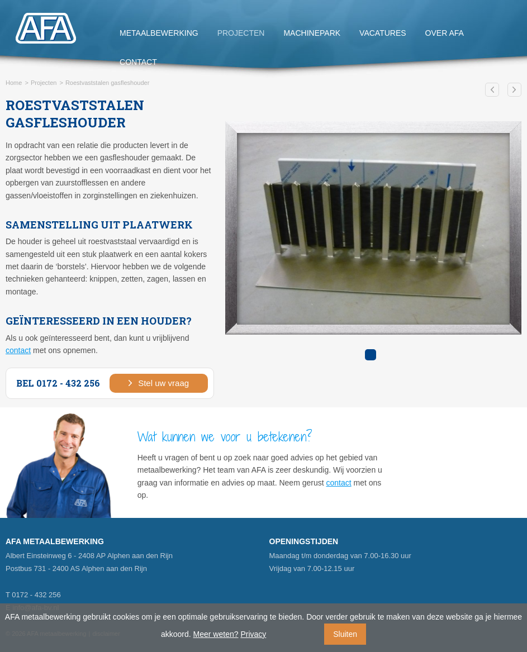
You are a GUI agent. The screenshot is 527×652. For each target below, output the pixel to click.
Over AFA (444, 32)
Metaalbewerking (159, 32)
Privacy (253, 634)
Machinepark (311, 32)
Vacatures (382, 32)
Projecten (241, 32)
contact (18, 350)
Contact (138, 62)
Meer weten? (216, 634)
